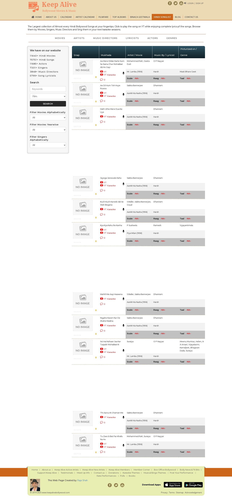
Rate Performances (106, 476)
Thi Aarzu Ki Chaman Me (111, 413)
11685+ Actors (38, 63)
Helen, (199, 341)
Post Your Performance (181, 472)
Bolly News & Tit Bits (189, 469)
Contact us (191, 16)
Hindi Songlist (162, 16)
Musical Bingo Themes (155, 472)
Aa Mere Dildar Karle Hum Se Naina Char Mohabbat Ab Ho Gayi (112, 64)
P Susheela (132, 225)
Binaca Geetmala (140, 16)
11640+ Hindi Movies (43, 55)
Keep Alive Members (119, 469)
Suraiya (130, 341)
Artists (79, 38)
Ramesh (157, 225)
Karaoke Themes (131, 472)
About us (51, 16)
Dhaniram (158, 85)
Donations (113, 472)
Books (132, 476)
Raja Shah (82, 480)
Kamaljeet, (185, 347)
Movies (60, 38)
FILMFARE (103, 16)
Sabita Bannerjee (135, 85)
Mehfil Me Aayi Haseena (111, 294)
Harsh (156, 71)
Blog (178, 16)
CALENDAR (66, 16)
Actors (153, 38)
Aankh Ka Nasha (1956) (137, 93)
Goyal (129, 205)
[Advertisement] (110, 152)
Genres (172, 38)
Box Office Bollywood (165, 469)
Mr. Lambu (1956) (134, 71)
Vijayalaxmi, (194, 344)
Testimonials (67, 472)
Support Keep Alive (47, 472)
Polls (122, 476)
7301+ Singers (39, 67)
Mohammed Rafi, (135, 61)
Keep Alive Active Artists (67, 469)
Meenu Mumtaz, (187, 341)
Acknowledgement (193, 492)
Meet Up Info (83, 472)
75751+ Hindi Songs (42, 59)
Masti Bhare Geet (188, 71)
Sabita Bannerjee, (143, 202)
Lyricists (132, 38)
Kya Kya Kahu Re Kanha (111, 225)
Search (34, 82)
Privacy (164, 492)
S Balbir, (130, 202)
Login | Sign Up (195, 3)
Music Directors (105, 38)
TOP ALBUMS (119, 16)
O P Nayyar (158, 61)
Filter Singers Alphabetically (39, 138)
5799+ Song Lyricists (43, 75)
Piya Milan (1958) (134, 233)
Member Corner (142, 469)
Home (38, 16)
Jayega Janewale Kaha (110, 178)
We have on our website (45, 50)
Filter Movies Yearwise (44, 124)
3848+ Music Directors (44, 71)
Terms (172, 492)
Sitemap (180, 492)
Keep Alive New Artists (94, 469)
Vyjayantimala (186, 225)
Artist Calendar (85, 16)
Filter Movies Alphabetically (48, 112)
